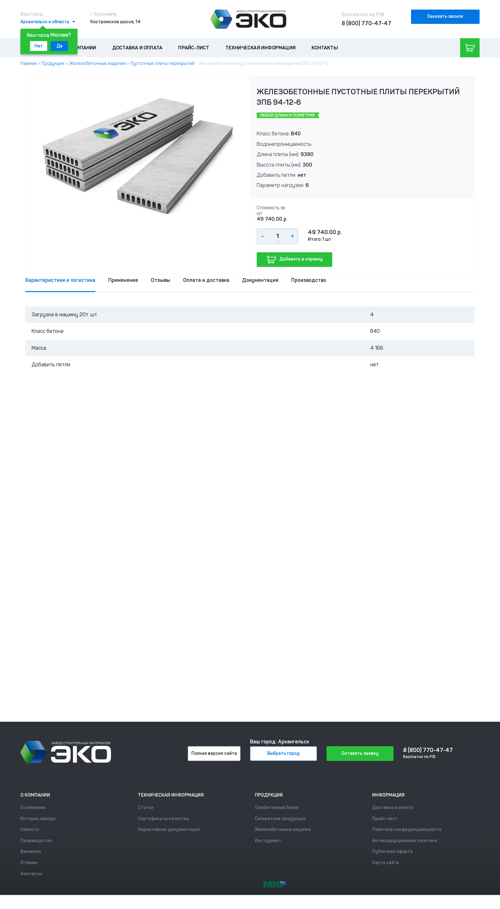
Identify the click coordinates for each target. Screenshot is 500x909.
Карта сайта (385, 862)
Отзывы (160, 280)
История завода (37, 818)
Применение (123, 280)
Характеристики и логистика (60, 280)
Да (59, 46)
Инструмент (268, 840)
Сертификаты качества (163, 818)
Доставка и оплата (137, 48)
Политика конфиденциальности (406, 829)
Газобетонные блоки (276, 807)
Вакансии (30, 851)
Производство (308, 280)
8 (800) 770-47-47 (366, 23)
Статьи (145, 807)
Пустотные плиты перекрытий (162, 63)
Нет (38, 46)
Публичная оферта (392, 851)
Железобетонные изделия (97, 63)
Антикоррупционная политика (404, 840)
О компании (81, 48)
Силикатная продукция (280, 818)
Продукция (52, 63)
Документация (260, 280)
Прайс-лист (193, 48)
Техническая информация (260, 48)
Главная (28, 63)
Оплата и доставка (206, 280)
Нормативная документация (169, 829)
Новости (29, 829)
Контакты (325, 48)
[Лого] (248, 19)
